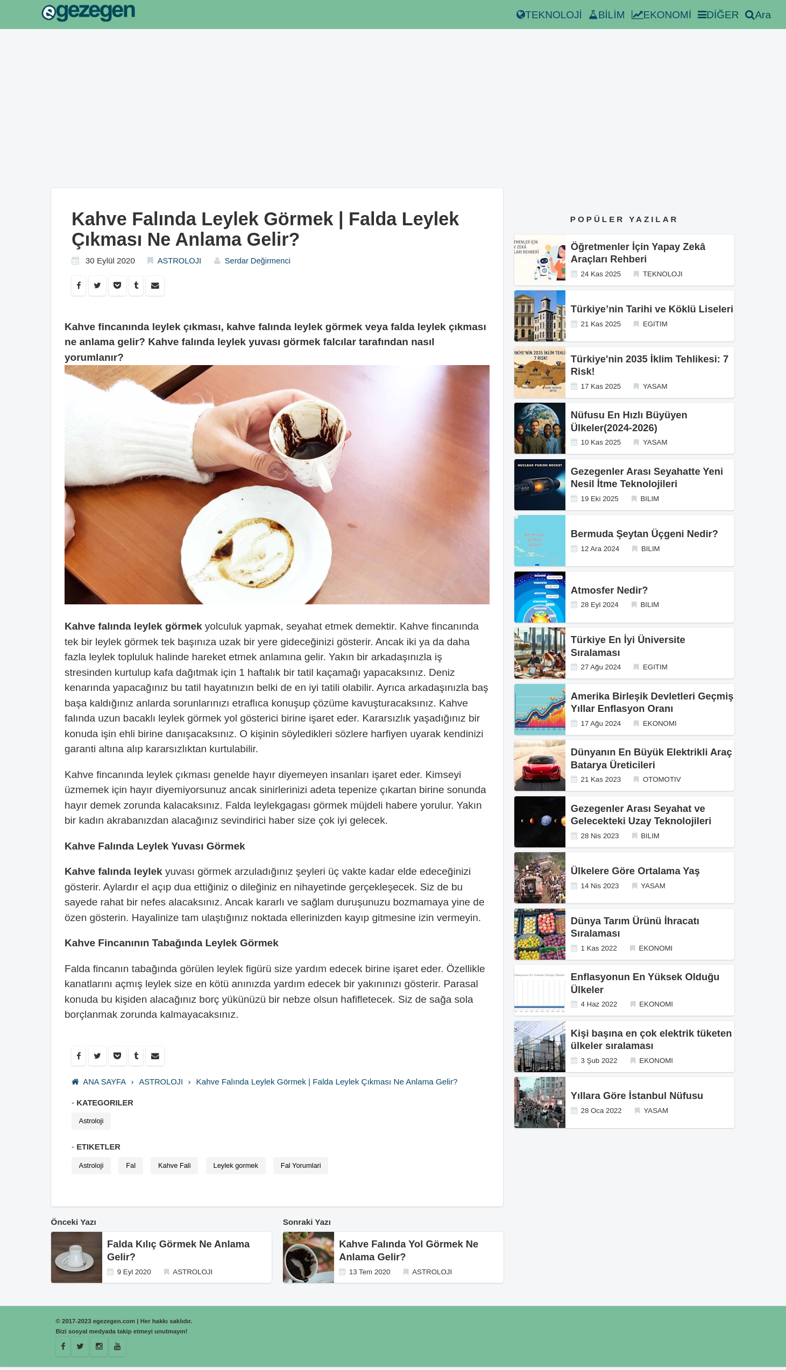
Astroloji (91, 1122)
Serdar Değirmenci (255, 260)
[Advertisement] (277, 113)
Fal (133, 1168)
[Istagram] (100, 1349)
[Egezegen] (81, 1349)
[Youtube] (119, 1349)
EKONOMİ (662, 14)
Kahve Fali (178, 1168)
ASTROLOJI (180, 260)
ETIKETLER (99, 1148)
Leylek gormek (241, 1168)
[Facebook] (63, 1349)
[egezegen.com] (88, 14)
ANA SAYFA (100, 1083)
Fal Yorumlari (309, 1168)
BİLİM (607, 14)
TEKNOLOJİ (549, 14)
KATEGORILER (105, 1103)
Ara (758, 15)
